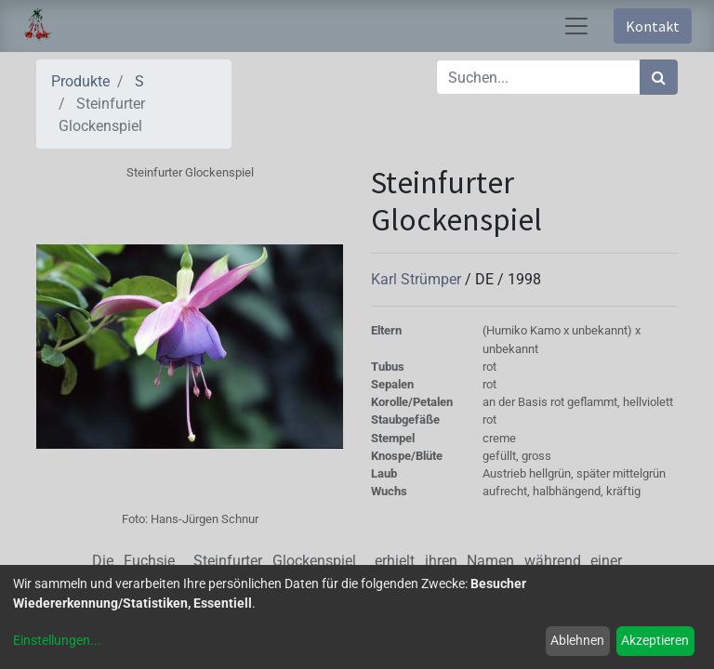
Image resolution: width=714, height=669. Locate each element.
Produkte (80, 81)
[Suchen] (659, 77)
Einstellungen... (57, 640)
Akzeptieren (655, 640)
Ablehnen (577, 640)
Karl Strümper (418, 279)
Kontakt (653, 26)
